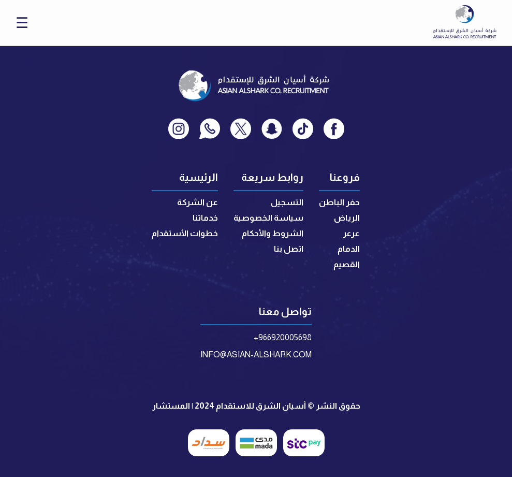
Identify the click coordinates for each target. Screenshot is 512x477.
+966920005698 (283, 337)
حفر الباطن (339, 202)
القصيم (346, 264)
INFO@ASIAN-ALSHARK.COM (256, 354)
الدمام (349, 248)
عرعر (351, 233)
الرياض (347, 217)
